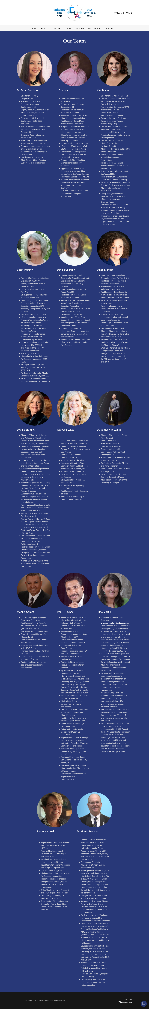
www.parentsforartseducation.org (115, 623)
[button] (45, 28)
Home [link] (35, 28)
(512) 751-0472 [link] (123, 12)
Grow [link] (69, 28)
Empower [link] (80, 28)
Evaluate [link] (58, 28)
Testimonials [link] (95, 28)
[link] (74, 12)
